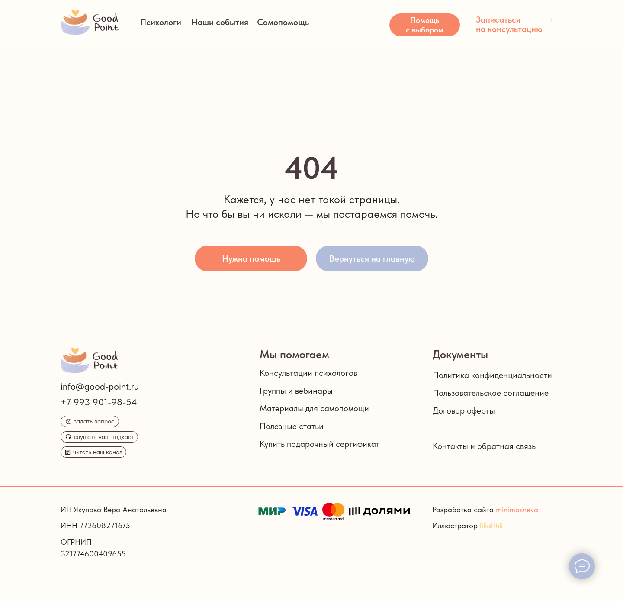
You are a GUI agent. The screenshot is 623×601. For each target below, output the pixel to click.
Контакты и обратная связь (484, 446)
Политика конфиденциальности (492, 375)
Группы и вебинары (296, 390)
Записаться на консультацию (509, 24)
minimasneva (517, 509)
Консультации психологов (308, 373)
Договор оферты (464, 410)
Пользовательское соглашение (491, 393)
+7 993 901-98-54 (99, 401)
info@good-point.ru (100, 386)
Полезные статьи (292, 426)
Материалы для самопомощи (314, 408)
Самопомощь (283, 22)
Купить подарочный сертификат (319, 444)
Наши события (219, 22)
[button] (424, 24)
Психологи (160, 22)
